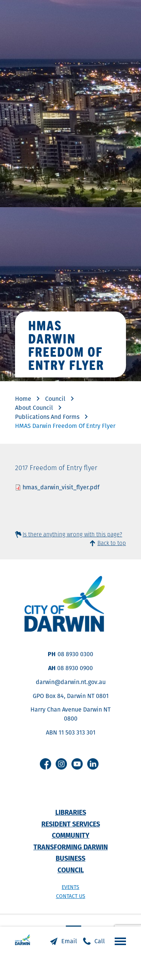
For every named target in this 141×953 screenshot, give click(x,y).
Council (55, 398)
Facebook (45, 764)
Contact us (70, 896)
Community (70, 835)
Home (23, 398)
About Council (34, 407)
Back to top (111, 543)
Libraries (70, 812)
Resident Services (70, 824)
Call (99, 941)
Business (70, 858)
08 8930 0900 (75, 668)
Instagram (61, 764)
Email (69, 941)
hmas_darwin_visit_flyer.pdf (61, 487)
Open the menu (118, 940)
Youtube (77, 764)
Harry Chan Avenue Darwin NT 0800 (70, 714)
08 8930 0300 (75, 654)
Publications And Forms (47, 416)
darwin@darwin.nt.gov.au (71, 682)
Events (70, 887)
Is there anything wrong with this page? (72, 534)
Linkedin (93, 764)
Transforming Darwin (70, 847)
